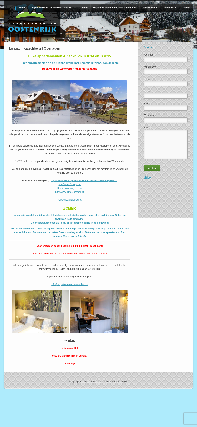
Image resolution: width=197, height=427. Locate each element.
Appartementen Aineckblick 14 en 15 (52, 7)
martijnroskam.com (120, 382)
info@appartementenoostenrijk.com (69, 284)
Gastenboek (169, 7)
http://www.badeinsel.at (69, 199)
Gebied (84, 7)
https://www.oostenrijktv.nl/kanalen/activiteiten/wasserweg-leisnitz (84, 180)
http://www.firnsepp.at (70, 184)
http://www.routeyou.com (69, 188)
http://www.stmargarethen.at (69, 192)
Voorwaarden (149, 7)
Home (22, 7)
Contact (186, 7)
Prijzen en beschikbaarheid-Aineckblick (115, 7)
